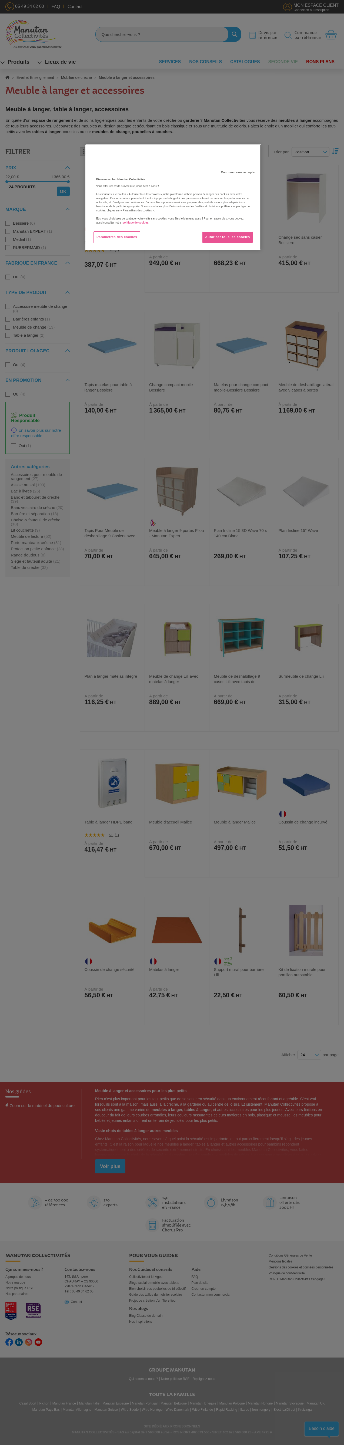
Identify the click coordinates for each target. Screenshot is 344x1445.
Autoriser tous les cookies (227, 237)
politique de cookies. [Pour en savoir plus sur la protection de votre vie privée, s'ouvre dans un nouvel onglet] (135, 222)
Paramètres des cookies (116, 237)
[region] (173, 197)
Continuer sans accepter (238, 172)
